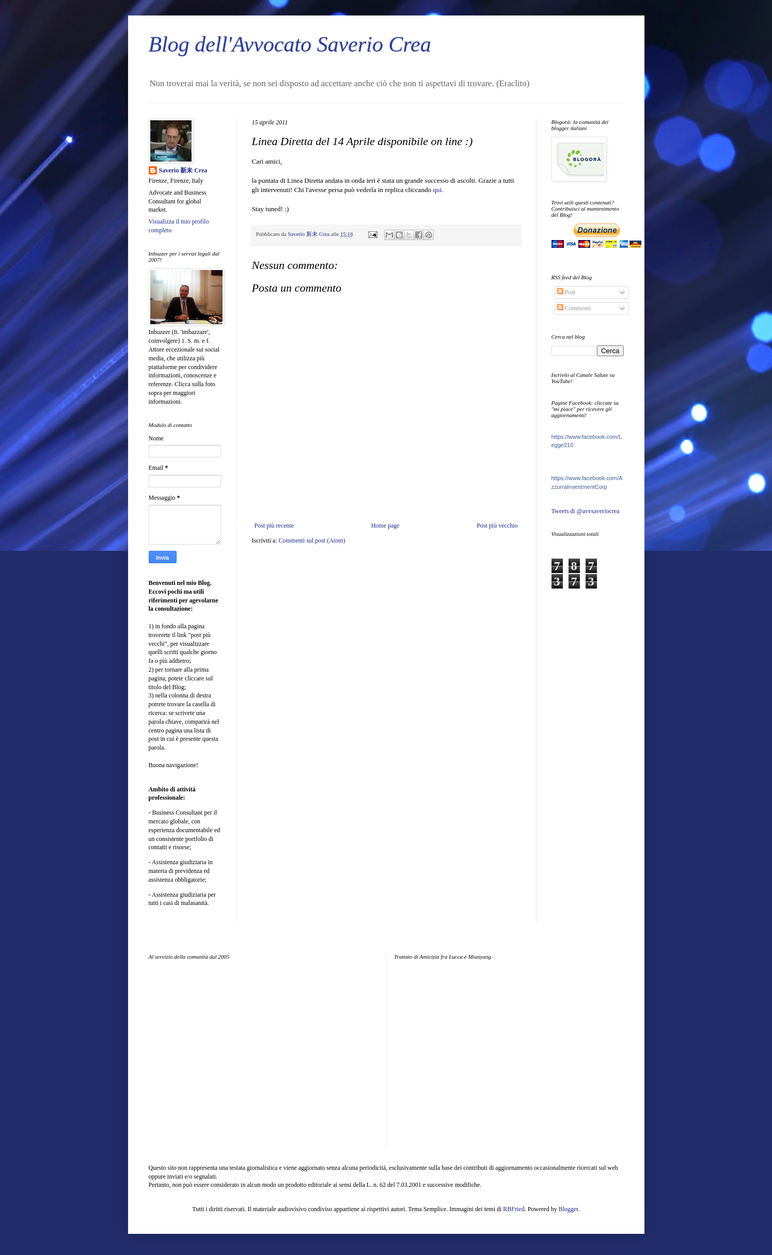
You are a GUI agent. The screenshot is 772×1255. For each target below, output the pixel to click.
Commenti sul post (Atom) (311, 540)
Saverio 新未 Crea (183, 170)
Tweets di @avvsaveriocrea (586, 511)
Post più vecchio (497, 525)
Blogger (568, 1209)
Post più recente (274, 525)
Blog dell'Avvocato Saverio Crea (290, 44)
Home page (385, 525)
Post (566, 292)
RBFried (513, 1209)
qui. (438, 190)
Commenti (574, 308)
